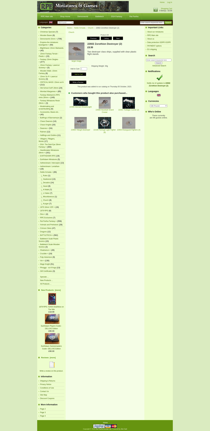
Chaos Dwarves (46, 121)
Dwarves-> (44, 128)
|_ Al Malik (44, 190)
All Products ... (45, 284)
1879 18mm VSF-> (47, 207)
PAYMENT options (154, 46)
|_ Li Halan (44, 193)
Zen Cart (124, 429)
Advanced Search (159, 66)
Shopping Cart (166, 9)
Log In (169, 2)
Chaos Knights (45, 125)
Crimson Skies (45, 228)
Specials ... (44, 277)
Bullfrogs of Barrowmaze (49, 118)
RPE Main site (47, 16)
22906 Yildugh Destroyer (80, 130)
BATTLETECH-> (46, 235)
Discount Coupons (47, 398)
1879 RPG (44, 211)
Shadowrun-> (45, 250)
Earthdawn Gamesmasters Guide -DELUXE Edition (51, 346)
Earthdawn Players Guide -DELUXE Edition (51, 326)
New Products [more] (51, 290)
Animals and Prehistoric (49, 225)
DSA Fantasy (116, 16)
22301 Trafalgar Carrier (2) (128, 110)
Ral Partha (134, 16)
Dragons (43, 232)
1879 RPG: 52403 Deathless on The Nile (51, 306)
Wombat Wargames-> (48, 91)
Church (90, 28)
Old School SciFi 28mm (49, 88)
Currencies (153, 101)
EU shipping (152, 49)
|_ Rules (43, 176)
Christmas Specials (47, 32)
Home (162, 2)
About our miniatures (155, 32)
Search (151, 55)
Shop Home (65, 16)
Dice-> (42, 214)
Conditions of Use (47, 388)
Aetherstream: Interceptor (50, 163)
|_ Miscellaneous (47, 197)
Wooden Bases (46, 35)
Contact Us (44, 391)
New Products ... (46, 280)
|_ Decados (45, 183)
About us (150, 39)
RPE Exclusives (46, 218)
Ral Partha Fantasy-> (48, 221)
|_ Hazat (44, 186)
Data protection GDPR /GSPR (159, 42)
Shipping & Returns (47, 381)
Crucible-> (44, 254)
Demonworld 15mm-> (48, 39)
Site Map (43, 395)
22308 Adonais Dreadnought (80, 107)
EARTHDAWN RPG (48, 156)
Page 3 (43, 412)
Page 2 (43, 409)
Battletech (99, 16)
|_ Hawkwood (46, 179)
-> (46, 172)
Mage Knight (45, 264)
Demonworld (82, 16)
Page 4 (43, 416)
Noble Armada (79, 28)
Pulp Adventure (46, 257)
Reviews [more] (48, 357)
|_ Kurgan (44, 204)
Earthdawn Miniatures (48, 159)
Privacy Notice (45, 384)
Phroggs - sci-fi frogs (48, 268)
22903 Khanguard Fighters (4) (128, 130)
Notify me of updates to (158, 83)
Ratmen (43, 132)
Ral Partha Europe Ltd (103, 429)
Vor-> (42, 261)
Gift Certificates (46, 271)
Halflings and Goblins (48, 135)
